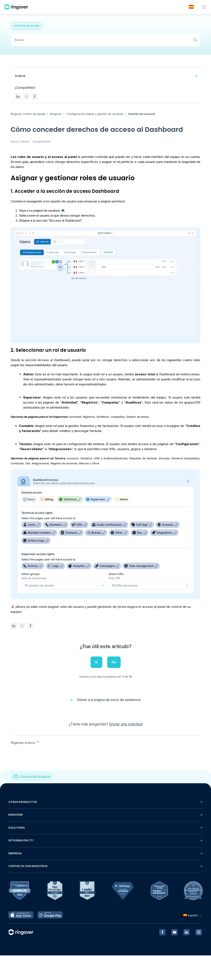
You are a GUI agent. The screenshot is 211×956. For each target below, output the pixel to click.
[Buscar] (106, 40)
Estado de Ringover (36, 777)
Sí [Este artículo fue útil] (96, 662)
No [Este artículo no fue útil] (114, 662)
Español (192, 916)
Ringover (56, 114)
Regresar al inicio (25, 742)
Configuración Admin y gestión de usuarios (95, 114)
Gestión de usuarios (141, 114)
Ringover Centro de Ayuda (28, 114)
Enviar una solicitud (126, 724)
